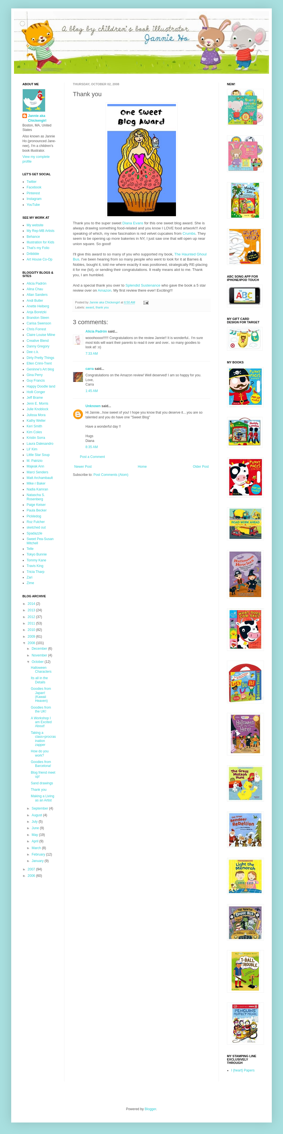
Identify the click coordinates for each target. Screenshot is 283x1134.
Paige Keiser (36, 505)
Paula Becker (37, 510)
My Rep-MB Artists (40, 231)
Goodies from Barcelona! (41, 764)
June (36, 828)
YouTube (33, 205)
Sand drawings (42, 783)
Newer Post (83, 467)
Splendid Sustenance (143, 285)
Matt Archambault (40, 478)
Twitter (31, 182)
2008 (32, 643)
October (38, 662)
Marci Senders (37, 472)
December (40, 649)
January (38, 861)
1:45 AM (91, 391)
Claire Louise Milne (41, 335)
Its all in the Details (39, 680)
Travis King (35, 566)
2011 (32, 623)
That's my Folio (38, 248)
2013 (32, 610)
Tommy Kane (36, 560)
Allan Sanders (37, 295)
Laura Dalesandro (40, 444)
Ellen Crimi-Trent (39, 363)
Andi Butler (35, 301)
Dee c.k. (33, 352)
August (37, 815)
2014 (32, 604)
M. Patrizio (35, 461)
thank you (102, 307)
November (40, 655)
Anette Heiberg (38, 306)
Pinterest (33, 193)
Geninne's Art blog (40, 369)
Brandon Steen (38, 318)
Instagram (34, 199)
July (35, 822)
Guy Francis (36, 380)
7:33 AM (91, 354)
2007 (32, 869)
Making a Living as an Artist (42, 798)
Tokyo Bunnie (37, 554)
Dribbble (33, 254)
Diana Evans (132, 223)
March (37, 848)
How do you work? (39, 753)
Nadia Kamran (37, 489)
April (35, 841)
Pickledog (34, 516)
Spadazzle (34, 533)
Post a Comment (92, 457)
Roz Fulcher (36, 522)
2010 (32, 630)
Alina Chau (35, 289)
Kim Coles (34, 432)
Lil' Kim (32, 449)
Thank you (39, 790)
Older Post (201, 467)
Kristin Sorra (36, 438)
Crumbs (188, 233)
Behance (33, 237)
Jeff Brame (35, 398)
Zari (30, 577)
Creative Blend (38, 341)
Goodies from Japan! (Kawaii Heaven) (41, 695)
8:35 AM (91, 447)
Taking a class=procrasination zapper (43, 739)
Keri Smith (34, 426)
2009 (32, 637)
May (35, 835)
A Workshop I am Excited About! (41, 722)
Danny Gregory (38, 346)
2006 (32, 876)
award (90, 307)
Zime (30, 583)
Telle (30, 549)
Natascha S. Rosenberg (36, 497)
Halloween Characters (41, 670)
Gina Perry (35, 375)
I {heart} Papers (242, 1070)
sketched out (36, 527)
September (40, 808)
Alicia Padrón (96, 331)
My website (35, 225)
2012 (32, 617)
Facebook (34, 187)
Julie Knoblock (37, 409)
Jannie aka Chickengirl (37, 118)
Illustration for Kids (40, 242)
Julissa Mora (36, 415)
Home (142, 467)
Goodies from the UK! (41, 709)
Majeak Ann (35, 466)
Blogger (150, 1109)
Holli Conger (36, 392)
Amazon (104, 290)
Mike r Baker (36, 483)
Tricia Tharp (35, 572)
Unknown (93, 406)
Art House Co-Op (39, 259)
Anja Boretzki (37, 312)
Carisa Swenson (39, 323)
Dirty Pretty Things (40, 358)
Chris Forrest (36, 329)
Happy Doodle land (41, 386)
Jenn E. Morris (37, 403)
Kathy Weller (36, 421)
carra (89, 369)
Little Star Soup (38, 455)
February (39, 854)
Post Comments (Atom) (110, 475)
